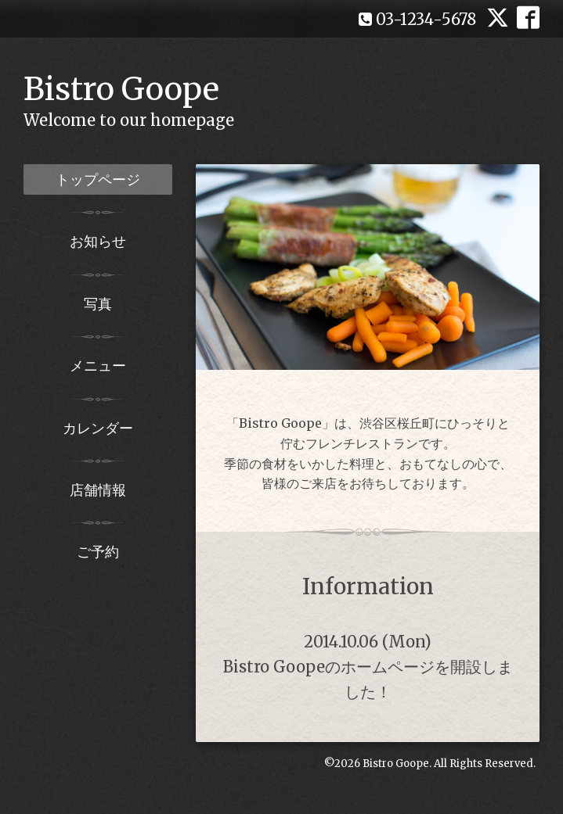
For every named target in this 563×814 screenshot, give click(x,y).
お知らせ (98, 241)
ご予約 (98, 552)
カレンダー (98, 428)
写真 (98, 304)
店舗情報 (98, 490)
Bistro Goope (121, 89)
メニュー (98, 366)
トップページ (98, 179)
